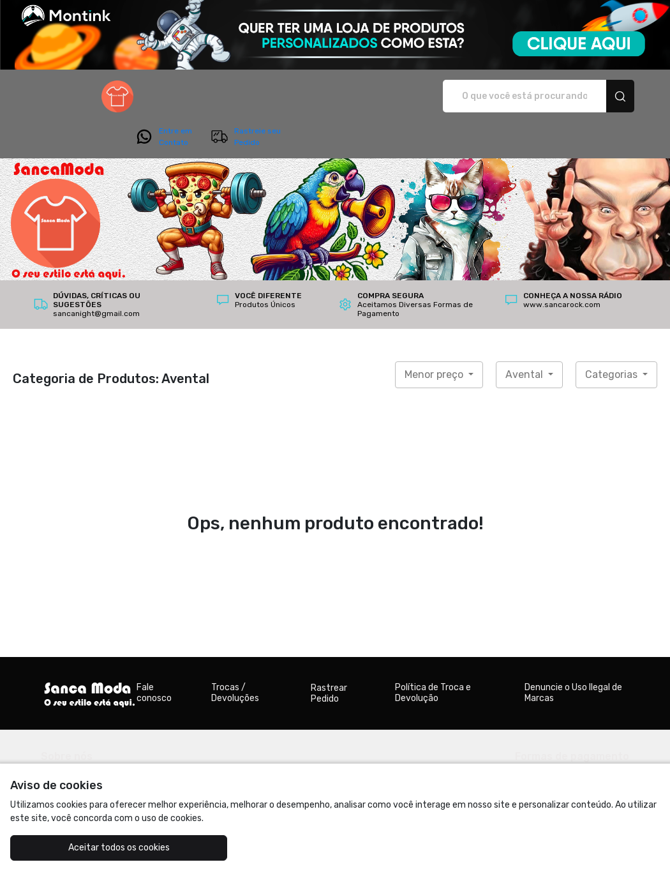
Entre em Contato (506, 96)
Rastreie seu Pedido (588, 96)
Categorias (612, 339)
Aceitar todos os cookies (91, 847)
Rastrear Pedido (329, 657)
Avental (525, 339)
